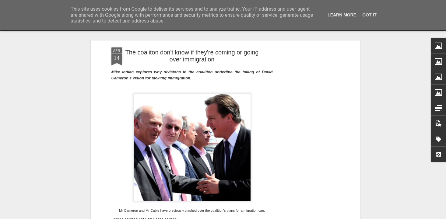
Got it (369, 14)
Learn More (342, 14)
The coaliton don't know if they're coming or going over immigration (192, 56)
